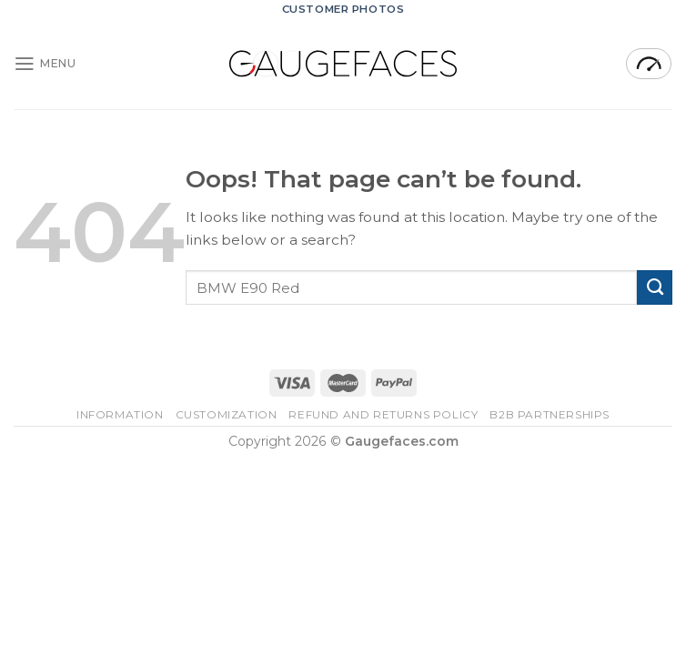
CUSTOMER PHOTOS (343, 9)
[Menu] (45, 64)
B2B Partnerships (549, 414)
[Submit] (654, 287)
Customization (226, 414)
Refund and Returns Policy (383, 414)
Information (120, 414)
